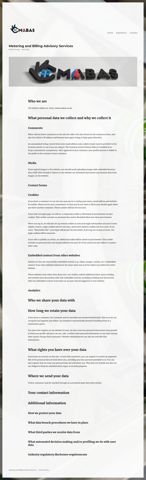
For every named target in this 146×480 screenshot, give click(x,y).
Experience (121, 33)
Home (110, 33)
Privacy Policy (44, 470)
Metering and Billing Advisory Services (41, 46)
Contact (133, 33)
